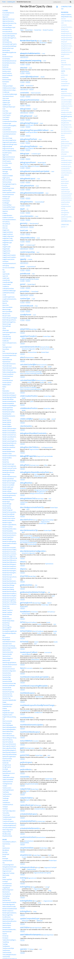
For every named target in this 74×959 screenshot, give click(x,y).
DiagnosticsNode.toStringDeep (42, 873)
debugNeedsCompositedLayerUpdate (34, 171)
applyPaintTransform (28, 336)
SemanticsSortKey (7, 696)
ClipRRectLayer (6, 105)
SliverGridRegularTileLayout (10, 738)
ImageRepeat (6, 888)
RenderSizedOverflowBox (9, 543)
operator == (25, 949)
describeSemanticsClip (29, 530)
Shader (4, 702)
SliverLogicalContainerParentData (11, 746)
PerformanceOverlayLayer (9, 353)
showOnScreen (26, 855)
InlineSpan (5, 261)
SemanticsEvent (41, 837)
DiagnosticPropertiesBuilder (45, 456)
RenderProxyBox (7, 522)
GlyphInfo (5, 211)
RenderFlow (5, 462)
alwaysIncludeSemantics (30, 53)
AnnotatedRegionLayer (8, 27)
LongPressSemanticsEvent (9, 299)
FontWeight (5, 203)
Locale (4, 295)
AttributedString (7, 42)
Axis (3, 846)
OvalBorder (5, 341)
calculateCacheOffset (28, 364)
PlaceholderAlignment (8, 904)
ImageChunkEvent (7, 234)
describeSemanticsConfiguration (33, 551)
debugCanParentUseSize (29, 100)
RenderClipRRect (7, 426)
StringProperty (6, 767)
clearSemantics (26, 426)
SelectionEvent (6, 650)
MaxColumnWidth (7, 307)
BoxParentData (6, 79)
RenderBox (23, 488)
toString (23, 878)
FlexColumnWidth (7, 180)
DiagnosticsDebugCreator (9, 144)
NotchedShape (6, 326)
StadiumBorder (6, 761)
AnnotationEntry (7, 29)
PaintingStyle (6, 896)
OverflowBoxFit (6, 894)
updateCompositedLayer (29, 918)
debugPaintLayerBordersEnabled (29, 279)
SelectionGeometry (7, 652)
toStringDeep (25, 887)
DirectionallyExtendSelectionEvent (11, 150)
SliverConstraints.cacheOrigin (33, 372)
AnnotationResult (7, 31)
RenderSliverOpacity (28, 40)
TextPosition (6, 796)
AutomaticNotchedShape (9, 46)
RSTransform (6, 637)
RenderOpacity (6, 506)
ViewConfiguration (7, 830)
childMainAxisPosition (28, 408)
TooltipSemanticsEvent (8, 817)
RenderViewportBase (8, 621)
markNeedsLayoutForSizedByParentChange (37, 705)
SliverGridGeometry (7, 731)
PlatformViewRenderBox (9, 372)
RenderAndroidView (7, 399)
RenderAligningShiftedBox (9, 397)
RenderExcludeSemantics (9, 456)
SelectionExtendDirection (9, 921)
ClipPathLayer (6, 100)
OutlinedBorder (6, 339)
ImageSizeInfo (6, 251)
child (22, 85)
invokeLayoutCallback (31, 132)
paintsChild (24, 755)
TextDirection (6, 950)
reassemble (24, 776)
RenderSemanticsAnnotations (10, 533)
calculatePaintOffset (28, 380)
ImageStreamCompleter (9, 255)
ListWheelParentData (8, 293)
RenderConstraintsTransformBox (11, 435)
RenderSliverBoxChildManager (11, 550)
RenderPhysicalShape (8, 516)
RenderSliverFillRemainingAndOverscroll (13, 560)
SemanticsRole (6, 927)
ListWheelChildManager (9, 290)
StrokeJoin (5, 938)
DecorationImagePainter (9, 140)
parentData (24, 291)
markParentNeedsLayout (30, 732)
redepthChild (25, 789)
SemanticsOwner (7, 690)
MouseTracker (6, 316)
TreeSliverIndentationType (10, 823)
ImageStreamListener (8, 259)
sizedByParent (25, 314)
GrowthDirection (7, 883)
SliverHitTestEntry (7, 740)
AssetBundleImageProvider (10, 38)
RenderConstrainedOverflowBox (11, 433)
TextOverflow (6, 957)
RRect (4, 635)
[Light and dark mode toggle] (70, 2)
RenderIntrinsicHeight (8, 483)
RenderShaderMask (7, 537)
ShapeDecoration (7, 715)
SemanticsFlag (6, 677)
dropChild (24, 576)
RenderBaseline (6, 414)
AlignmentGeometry (8, 21)
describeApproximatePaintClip (32, 507)
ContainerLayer (35, 154)
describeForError (26, 519)
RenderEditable (6, 449)
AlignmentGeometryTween (9, 23)
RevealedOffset (6, 629)
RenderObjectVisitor (36, 927)
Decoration (5, 136)
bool (51, 41)
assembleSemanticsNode (30, 346)
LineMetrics (5, 286)
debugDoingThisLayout (29, 123)
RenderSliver (37, 30)
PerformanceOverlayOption (10, 902)
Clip (3, 862)
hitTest (22, 622)
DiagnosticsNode (48, 447)
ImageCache (5, 230)
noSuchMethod (26, 740)
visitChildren (25, 927)
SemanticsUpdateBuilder (9, 700)
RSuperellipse (6, 639)
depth (22, 209)
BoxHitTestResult (7, 75)
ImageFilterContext (7, 240)
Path (3, 351)
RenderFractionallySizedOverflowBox (12, 466)
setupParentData (27, 847)
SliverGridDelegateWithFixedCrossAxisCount (14, 727)
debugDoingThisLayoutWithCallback (34, 130)
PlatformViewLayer (7, 370)
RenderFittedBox (7, 458)
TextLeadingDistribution (9, 954)
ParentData (34, 291)
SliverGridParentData (8, 735)
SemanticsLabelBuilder (8, 685)
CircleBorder (5, 92)
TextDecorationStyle (8, 948)
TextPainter (5, 792)
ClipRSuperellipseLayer (8, 107)
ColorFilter (5, 111)
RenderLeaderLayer (7, 487)
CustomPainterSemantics (9, 132)
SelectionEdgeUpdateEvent (9, 648)
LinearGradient (6, 284)
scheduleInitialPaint (39, 809)
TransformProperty (8, 821)
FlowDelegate (6, 186)
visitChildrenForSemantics (31, 934)
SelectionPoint (6, 656)
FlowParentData (6, 190)
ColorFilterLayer (6, 113)
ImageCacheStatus (7, 232)
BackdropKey (6, 50)
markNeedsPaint (26, 717)
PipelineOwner (25, 71)
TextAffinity (5, 942)
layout (44, 164)
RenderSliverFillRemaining (9, 558)
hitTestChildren (26, 631)
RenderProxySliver (48, 30)
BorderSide (5, 65)
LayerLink (5, 276)
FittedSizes (5, 173)
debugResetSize (26, 483)
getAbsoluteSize (26, 585)
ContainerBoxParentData (9, 121)
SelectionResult (6, 923)
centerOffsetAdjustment (29, 76)
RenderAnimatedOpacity (9, 401)
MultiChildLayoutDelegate (9, 318)
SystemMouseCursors (8, 773)
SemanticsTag (6, 698)
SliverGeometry (34, 223)
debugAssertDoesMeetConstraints (33, 433)
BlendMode (5, 850)
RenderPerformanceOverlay (10, 512)
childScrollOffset (26, 419)
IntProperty (5, 265)
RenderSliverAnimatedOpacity (10, 547)
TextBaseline (6, 946)
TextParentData (6, 794)
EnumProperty (6, 161)
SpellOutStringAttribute (9, 756)
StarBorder (5, 763)
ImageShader (6, 249)
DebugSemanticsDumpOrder (10, 867)
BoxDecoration (6, 71)
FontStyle (5, 881)
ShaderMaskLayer (7, 704)
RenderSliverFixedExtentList (10, 568)
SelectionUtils (6, 660)
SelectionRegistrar (7, 658)
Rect (33, 274)
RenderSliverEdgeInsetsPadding (11, 556)
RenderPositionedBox (8, 520)
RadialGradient (6, 384)
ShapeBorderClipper (8, 713)
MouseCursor (6, 313)
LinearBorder (6, 280)
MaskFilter (5, 301)
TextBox (4, 786)
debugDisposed (26, 116)
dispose (23, 569)
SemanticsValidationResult (9, 929)
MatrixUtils (5, 305)
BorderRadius (6, 59)
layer (22, 245)
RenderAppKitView (7, 407)
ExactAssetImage (7, 169)
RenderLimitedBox (7, 489)
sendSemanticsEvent (28, 837)
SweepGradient (6, 771)
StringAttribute (6, 765)
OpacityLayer (6, 334)
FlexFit (4, 877)
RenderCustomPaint (8, 439)
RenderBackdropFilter (8, 412)
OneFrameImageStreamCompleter (12, 332)
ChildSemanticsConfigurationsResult (12, 88)
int (27, 209)
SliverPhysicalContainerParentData (12, 752)
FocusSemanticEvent (8, 194)
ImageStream (6, 253)
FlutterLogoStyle (7, 879)
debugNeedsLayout (27, 178)
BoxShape (5, 858)
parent (22, 284)
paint (26, 141)
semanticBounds (26, 305)
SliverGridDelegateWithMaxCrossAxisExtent (14, 729)
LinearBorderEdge (7, 282)
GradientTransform (7, 217)
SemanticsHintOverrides (9, 683)
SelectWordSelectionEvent (9, 664)
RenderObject (29, 30)
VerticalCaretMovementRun (10, 827)
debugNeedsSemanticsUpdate (32, 193)
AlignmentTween (7, 25)
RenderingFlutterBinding (9, 481)
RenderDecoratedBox (8, 445)
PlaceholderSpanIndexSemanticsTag (12, 368)
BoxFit (4, 856)
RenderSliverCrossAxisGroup (10, 554)
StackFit (4, 934)
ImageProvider (6, 247)
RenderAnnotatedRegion (9, 405)
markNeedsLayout (27, 693)
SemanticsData (6, 673)
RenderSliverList (7, 579)
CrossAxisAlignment (8, 865)
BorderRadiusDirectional (9, 61)
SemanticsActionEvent (8, 669)
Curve (43, 857)
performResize (29, 148)
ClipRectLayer (6, 102)
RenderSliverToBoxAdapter (10, 602)
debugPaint (24, 465)
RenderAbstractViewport (9, 395)
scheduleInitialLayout (28, 814)
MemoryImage (6, 309)
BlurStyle (5, 852)
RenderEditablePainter (8, 451)
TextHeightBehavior (8, 790)
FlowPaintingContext (8, 188)
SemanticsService (7, 694)
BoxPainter (5, 77)
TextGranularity (6, 952)
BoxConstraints (6, 69)
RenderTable (6, 608)
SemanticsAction (7, 667)
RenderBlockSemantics (8, 416)
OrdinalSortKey (6, 336)
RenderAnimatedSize (8, 403)
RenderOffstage (6, 504)
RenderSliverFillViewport (9, 564)
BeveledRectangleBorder (9, 52)
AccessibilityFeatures (8, 13)
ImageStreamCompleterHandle (11, 257)
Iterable (42, 349)
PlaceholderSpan (7, 366)
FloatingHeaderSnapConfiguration (12, 184)
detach (23, 561)
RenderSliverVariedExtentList (10, 604)
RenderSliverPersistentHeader (10, 591)
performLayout (29, 125)
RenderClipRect (6, 424)
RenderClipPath (6, 422)
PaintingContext (34, 465)
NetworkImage (6, 324)
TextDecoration (6, 788)
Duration (24, 857)
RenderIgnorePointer (8, 472)
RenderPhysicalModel (8, 514)
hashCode (24, 230)
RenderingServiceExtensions (10, 913)
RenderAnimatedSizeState (9, 908)
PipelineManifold (7, 359)
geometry (23, 223)
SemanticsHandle (7, 681)
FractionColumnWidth (8, 209)
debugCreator (25, 108)
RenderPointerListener (8, 518)
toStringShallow (26, 900)
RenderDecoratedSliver (8, 447)
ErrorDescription (7, 163)
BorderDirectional (7, 56)
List (42, 447)
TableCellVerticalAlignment (10, 940)
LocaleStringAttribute (8, 297)
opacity (23, 259)
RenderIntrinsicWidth (8, 485)
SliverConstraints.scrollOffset (28, 387)
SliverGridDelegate (7, 725)
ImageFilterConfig (7, 238)
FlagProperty (6, 178)
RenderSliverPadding (8, 589)
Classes (5, 10)
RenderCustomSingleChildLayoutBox (12, 441)
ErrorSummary (6, 167)
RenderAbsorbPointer (8, 393)
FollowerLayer (6, 196)
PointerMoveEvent (7, 380)
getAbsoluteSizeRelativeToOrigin (32, 592)
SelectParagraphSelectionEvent (11, 662)
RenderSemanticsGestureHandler (11, 535)
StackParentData (7, 758)
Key (3, 270)
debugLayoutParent (28, 162)
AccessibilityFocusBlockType (10, 842)
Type (33, 299)
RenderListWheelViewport (9, 493)
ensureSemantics (26, 216)
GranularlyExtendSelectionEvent (11, 219)
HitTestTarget (26, 613)
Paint (3, 345)
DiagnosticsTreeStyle (48, 520)
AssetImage (5, 40)
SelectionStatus (6, 925)
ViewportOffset (6, 832)
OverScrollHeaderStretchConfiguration (13, 343)
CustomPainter (6, 130)
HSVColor (5, 228)
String (35, 520)
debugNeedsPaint (27, 185)
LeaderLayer (5, 278)
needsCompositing (27, 252)
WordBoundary (6, 834)
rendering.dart (11, 2)
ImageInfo (5, 244)
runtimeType (25, 298)
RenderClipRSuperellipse (9, 428)
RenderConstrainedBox (8, 430)
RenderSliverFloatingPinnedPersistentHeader (15, 573)
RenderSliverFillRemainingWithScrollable (13, 562)
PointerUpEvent (6, 382)
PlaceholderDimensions (9, 364)
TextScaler (5, 800)
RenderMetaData (7, 497)
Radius (4, 387)
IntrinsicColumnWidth (8, 267)
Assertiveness (6, 844)
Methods (64, 89)
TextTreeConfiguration (8, 811)
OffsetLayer (38, 805)
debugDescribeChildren (29, 447)
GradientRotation (7, 215)
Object (22, 30)
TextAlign (5, 944)
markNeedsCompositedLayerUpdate (34, 677)
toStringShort (25, 911)
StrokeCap (5, 936)
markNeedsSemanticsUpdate (31, 724)
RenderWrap (6, 623)
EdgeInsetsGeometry (8, 159)
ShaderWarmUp (6, 706)
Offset (45, 465)
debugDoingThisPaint (28, 139)
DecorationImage (7, 138)
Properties (64, 12)
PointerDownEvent (7, 376)
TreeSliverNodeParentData (10, 825)
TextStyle (5, 809)
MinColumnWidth (7, 311)
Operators (65, 224)
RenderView (5, 616)
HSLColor (5, 226)
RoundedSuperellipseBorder (10, 633)
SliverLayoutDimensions (9, 744)
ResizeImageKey (7, 627)
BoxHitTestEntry (7, 73)
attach (22, 357)
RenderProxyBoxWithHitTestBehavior (13, 524)
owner (22, 266)
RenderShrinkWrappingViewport (11, 541)
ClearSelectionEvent (8, 96)
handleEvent (25, 611)
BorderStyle (5, 854)
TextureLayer (6, 815)
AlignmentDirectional (8, 19)
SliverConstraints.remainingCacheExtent (31, 373)
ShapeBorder (6, 710)
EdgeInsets (5, 155)
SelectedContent (7, 644)
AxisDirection (6, 848)
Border (4, 54)
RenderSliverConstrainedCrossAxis (12, 552)
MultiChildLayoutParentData (10, 320)
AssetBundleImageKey (8, 36)
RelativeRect (5, 391)
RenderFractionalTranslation (10, 468)
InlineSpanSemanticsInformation (11, 263)
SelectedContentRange (8, 646)
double (40, 41)
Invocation (36, 741)
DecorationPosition (7, 869)
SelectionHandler (7, 654)
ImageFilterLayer (7, 242)
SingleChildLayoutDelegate (10, 717)
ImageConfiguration (8, 236)
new (62, 9)
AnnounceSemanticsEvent (9, 33)
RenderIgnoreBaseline (8, 470)
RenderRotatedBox (7, 531)
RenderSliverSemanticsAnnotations (12, 598)
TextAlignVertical (7, 784)
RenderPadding (6, 508)
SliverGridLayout (7, 733)
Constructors (66, 6)
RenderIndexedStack (8, 479)
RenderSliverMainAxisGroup (10, 581)
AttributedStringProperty (9, 44)
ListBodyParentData (8, 288)
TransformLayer (7, 819)
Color (4, 109)
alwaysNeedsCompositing (30, 60)
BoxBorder (5, 67)
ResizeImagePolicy (7, 915)
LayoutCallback (26, 654)
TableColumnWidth (7, 779)
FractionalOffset (6, 205)
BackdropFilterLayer (8, 48)
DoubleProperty (7, 153)
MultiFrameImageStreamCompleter (12, 322)
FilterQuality (5, 875)
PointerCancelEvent (7, 374)
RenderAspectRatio (7, 410)
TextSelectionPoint (7, 804)
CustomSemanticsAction (9, 134)
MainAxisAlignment (7, 890)
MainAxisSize (6, 892)
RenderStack (5, 606)
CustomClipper (6, 127)
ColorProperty (6, 115)
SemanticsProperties (8, 692)
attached (23, 67)
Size (36, 585)
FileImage (5, 171)
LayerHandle (6, 274)
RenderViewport (7, 618)
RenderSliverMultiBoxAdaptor (10, 583)
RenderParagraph (7, 510)
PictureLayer (6, 357)
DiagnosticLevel (31, 878)
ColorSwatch (5, 117)
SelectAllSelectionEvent (8, 641)
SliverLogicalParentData (9, 748)
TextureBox (5, 813)
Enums (4, 840)
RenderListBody (6, 491)
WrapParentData (7, 836)
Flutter (4, 2)
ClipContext (5, 98)
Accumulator (5, 15)
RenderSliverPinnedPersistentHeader (12, 593)
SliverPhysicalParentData (9, 754)
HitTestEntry (51, 612)
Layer (4, 272)
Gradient (4, 213)
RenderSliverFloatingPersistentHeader (13, 570)
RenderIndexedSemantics (9, 476)
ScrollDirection (6, 917)
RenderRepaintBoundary (9, 529)
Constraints (47, 652)
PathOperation (6, 900)
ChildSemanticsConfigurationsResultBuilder (14, 90)
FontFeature (5, 199)
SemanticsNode (39, 202)
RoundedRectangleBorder (9, 631)
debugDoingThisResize (29, 146)
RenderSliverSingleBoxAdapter (11, 600)
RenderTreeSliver (7, 612)
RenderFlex (5, 460)
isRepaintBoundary (27, 237)
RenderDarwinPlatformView (10, 443)
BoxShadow (5, 82)
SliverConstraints (36, 93)
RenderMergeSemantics (9, 495)
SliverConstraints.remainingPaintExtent (31, 389)
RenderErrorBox (7, 453)
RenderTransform (7, 610)
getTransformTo (26, 602)
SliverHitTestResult (31, 622)
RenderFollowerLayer (8, 464)
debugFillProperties (28, 456)
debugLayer (24, 153)
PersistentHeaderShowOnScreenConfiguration (15, 355)
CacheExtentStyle (7, 860)
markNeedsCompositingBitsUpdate (34, 685)
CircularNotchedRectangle (9, 94)
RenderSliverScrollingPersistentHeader (13, 596)
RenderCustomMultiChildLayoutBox (12, 437)
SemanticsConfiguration (28, 349)
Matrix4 (24, 338)
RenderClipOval (6, 420)
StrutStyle (5, 769)
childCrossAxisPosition (29, 396)
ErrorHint (5, 165)
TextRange (5, 798)
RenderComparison (7, 911)
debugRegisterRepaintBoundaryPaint (34, 472)
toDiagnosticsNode (27, 867)
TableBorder (6, 775)
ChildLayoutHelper (7, 86)
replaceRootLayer (27, 805)
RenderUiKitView (7, 614)
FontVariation (6, 201)
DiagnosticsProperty (8, 148)
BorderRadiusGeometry (9, 63)
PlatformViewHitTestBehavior (10, 906)
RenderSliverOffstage (8, 585)
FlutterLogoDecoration (8, 192)
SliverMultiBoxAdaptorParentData (12, 750)
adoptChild (24, 329)
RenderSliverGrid (7, 575)
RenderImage (6, 474)
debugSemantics (26, 201)
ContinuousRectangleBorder (10, 125)
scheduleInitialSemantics (30, 828)
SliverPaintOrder (7, 931)
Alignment (5, 17)
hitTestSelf (24, 641)
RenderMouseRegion (8, 499)
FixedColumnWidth (7, 176)
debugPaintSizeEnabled (31, 784)
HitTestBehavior (7, 885)
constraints (24, 92)
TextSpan (5, 807)
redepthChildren (26, 798)
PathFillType (5, 898)
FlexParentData (6, 182)
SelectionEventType (7, 919)
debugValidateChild (27, 498)
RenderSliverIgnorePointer (9, 577)
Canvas (4, 84)
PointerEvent (34, 612)
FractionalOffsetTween (8, 207)
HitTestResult (6, 224)
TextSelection (6, 802)
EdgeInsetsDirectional (8, 157)
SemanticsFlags (6, 679)
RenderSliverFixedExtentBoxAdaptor (12, 566)
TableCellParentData (8, 777)
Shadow (4, 708)
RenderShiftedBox (7, 539)
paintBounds (25, 273)
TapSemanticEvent (7, 781)
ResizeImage (6, 625)
